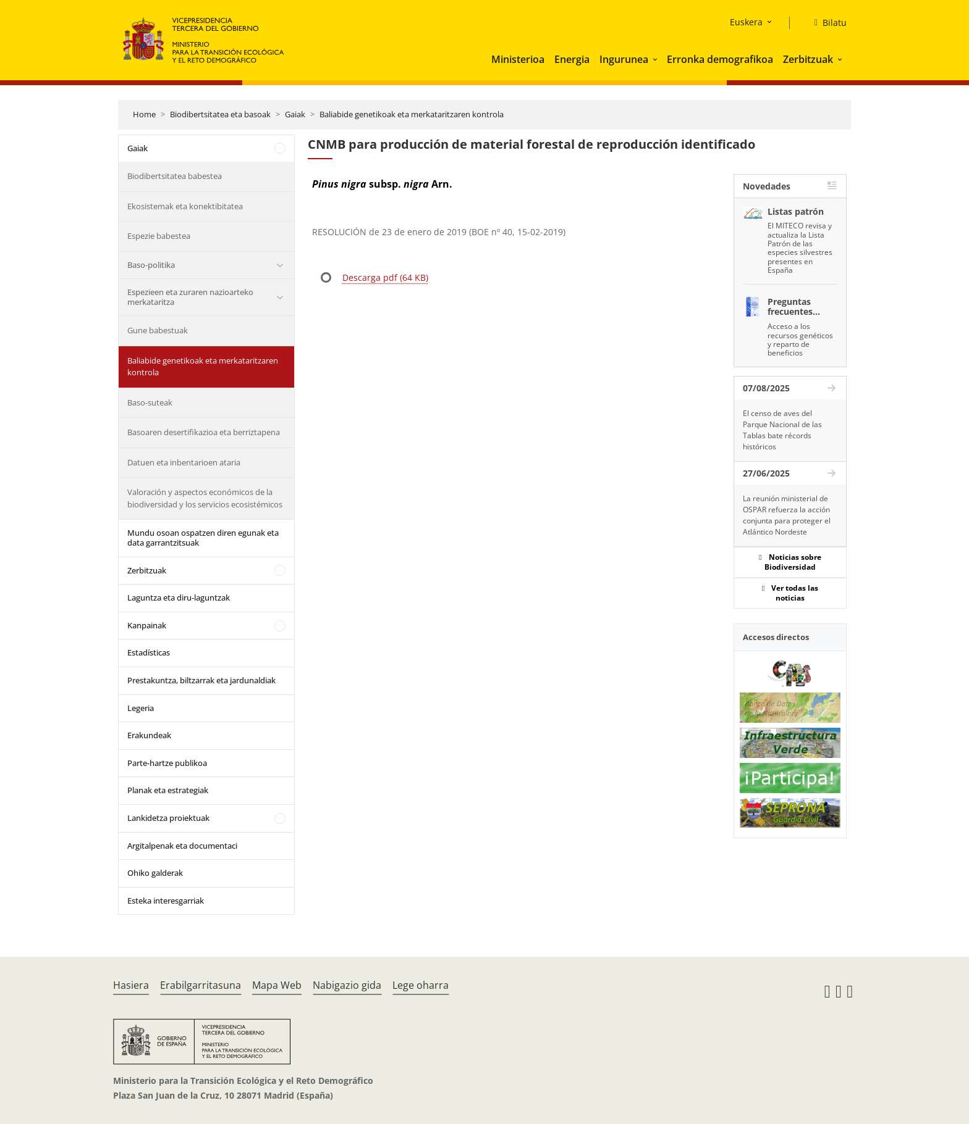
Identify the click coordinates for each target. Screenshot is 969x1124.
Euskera (746, 22)
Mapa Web (277, 985)
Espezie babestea (158, 235)
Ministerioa (517, 59)
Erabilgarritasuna (200, 985)
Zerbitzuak (808, 59)
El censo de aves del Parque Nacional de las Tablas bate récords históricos (782, 430)
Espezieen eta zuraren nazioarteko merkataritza (190, 296)
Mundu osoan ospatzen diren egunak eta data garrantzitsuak (203, 537)
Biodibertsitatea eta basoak (220, 114)
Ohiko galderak (155, 872)
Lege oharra (420, 985)
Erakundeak (149, 735)
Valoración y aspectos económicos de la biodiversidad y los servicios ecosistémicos (204, 498)
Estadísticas (148, 652)
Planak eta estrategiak (167, 790)
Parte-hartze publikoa (167, 762)
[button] (656, 59)
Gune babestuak (157, 330)
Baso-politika (151, 264)
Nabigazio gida (347, 985)
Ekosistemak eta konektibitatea (185, 206)
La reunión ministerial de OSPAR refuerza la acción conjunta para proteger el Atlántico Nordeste (787, 515)
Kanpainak (146, 625)
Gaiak (295, 114)
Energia (572, 59)
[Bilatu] (826, 23)
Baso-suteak (149, 402)
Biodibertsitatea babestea (174, 175)
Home (144, 114)
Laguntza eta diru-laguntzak (178, 597)
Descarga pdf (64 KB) (385, 277)
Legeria (140, 708)
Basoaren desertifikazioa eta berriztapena (203, 432)
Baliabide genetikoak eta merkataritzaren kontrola (411, 114)
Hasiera (131, 985)
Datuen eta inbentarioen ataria (183, 462)
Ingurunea (623, 59)
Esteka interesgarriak (165, 900)
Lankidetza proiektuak (168, 817)
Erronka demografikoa (720, 59)
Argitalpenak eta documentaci (182, 845)
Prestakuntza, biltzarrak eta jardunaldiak (201, 680)
